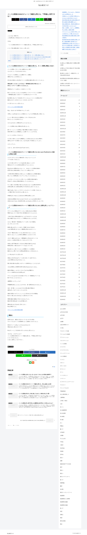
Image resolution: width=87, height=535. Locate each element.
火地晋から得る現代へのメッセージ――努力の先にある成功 (70, 84)
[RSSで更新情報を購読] (33, 362)
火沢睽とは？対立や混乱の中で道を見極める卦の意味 (70, 69)
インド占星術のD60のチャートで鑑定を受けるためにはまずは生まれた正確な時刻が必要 (30, 57)
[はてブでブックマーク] (31, 19)
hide (30, 52)
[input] (70, 53)
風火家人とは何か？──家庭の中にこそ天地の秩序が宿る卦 (69, 74)
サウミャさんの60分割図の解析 (15, 107)
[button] (48, 19)
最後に (9, 60)
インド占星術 (10, 346)
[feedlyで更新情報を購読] (30, 362)
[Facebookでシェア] (23, 19)
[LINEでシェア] (40, 19)
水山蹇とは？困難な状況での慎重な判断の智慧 (70, 64)
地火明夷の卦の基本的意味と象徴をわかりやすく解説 (70, 79)
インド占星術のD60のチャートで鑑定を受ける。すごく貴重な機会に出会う (27, 55)
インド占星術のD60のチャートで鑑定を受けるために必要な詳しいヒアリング (27, 58)
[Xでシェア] (15, 19)
